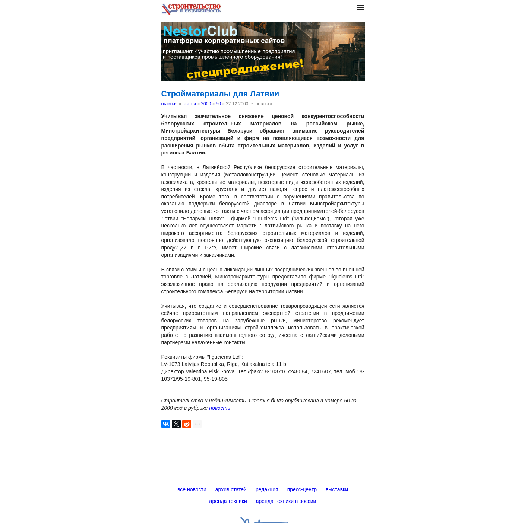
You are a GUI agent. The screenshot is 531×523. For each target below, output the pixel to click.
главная (169, 103)
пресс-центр (302, 489)
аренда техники (228, 501)
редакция (267, 489)
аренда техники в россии (286, 501)
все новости (191, 489)
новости (219, 408)
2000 (206, 103)
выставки (337, 489)
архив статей (231, 489)
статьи (189, 103)
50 (218, 103)
